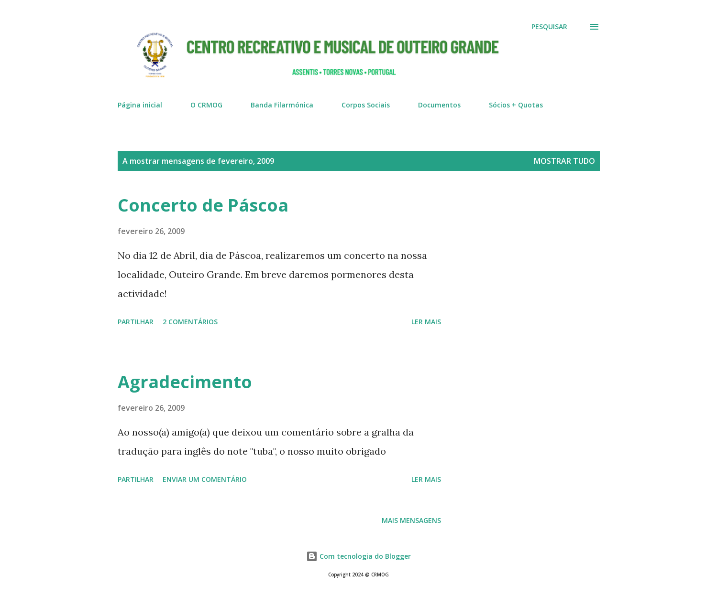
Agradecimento (185, 382)
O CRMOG (206, 104)
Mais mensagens (411, 520)
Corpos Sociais (366, 104)
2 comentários (190, 321)
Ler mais (426, 321)
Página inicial (140, 104)
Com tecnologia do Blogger (358, 556)
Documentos (439, 104)
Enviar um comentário (205, 479)
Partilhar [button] (136, 321)
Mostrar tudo (564, 161)
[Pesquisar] (549, 26)
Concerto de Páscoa (203, 205)
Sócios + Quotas (516, 104)
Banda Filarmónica (282, 104)
